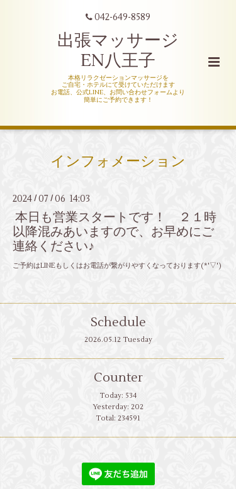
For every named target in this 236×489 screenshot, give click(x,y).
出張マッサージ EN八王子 (118, 51)
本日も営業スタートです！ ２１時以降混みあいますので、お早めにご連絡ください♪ (114, 232)
